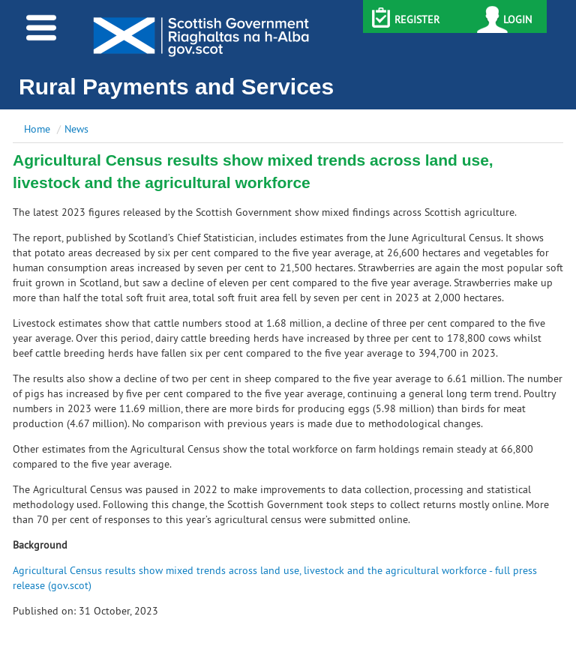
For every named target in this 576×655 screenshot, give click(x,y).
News (76, 129)
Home (37, 129)
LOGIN (517, 19)
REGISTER (417, 19)
